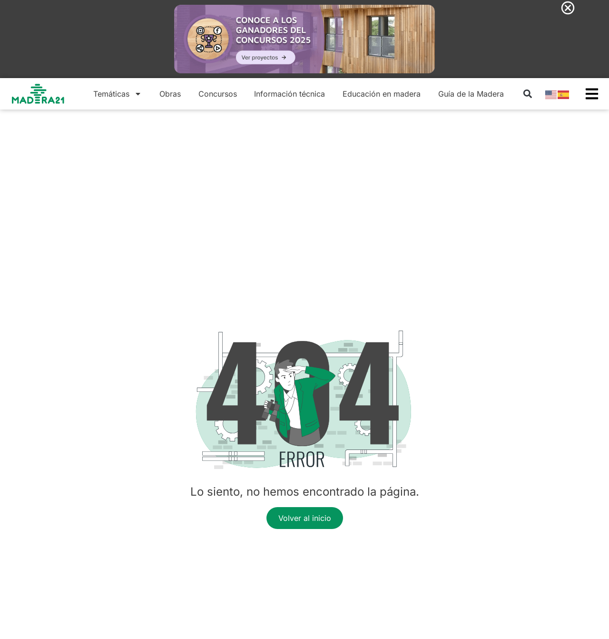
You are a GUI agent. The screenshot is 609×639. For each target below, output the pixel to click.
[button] (527, 93)
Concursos (217, 94)
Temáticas (117, 93)
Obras (170, 94)
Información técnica (289, 94)
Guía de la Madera (471, 94)
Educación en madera (382, 94)
